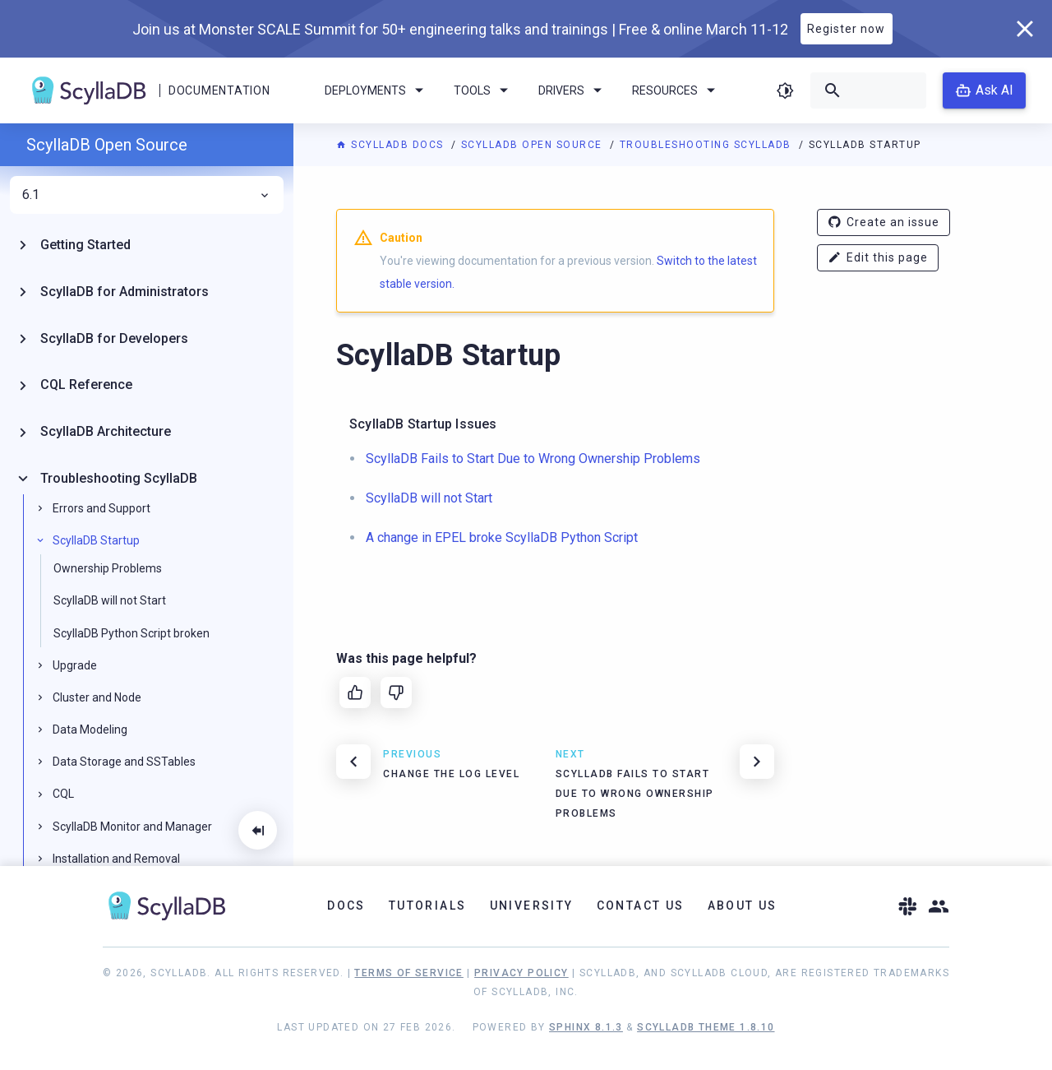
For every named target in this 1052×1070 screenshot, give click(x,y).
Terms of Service (408, 973)
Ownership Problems (107, 568)
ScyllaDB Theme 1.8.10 (705, 1027)
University (532, 905)
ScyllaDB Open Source (534, 145)
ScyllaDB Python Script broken (131, 633)
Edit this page (878, 258)
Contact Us (641, 905)
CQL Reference (86, 384)
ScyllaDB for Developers (114, 338)
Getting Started (85, 244)
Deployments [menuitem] (377, 90)
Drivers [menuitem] (572, 90)
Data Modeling (90, 729)
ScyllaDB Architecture (105, 431)
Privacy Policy (521, 973)
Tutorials (428, 905)
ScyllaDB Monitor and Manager (132, 826)
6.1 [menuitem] (146, 194)
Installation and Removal (116, 858)
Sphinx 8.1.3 (586, 1027)
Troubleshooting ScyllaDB (708, 145)
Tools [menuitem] (484, 90)
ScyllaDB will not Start (109, 600)
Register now (846, 28)
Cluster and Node (97, 697)
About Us (742, 905)
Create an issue (883, 222)
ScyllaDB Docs (391, 145)
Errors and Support (101, 508)
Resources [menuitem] (676, 90)
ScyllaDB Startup (96, 540)
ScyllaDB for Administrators (124, 291)
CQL (63, 793)
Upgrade (75, 665)
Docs (346, 905)
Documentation (219, 90)
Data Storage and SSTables (124, 761)
